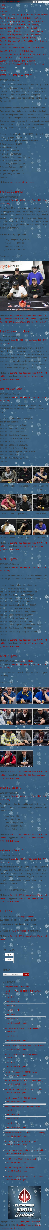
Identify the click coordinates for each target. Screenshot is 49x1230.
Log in (23, 1228)
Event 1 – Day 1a (13, 997)
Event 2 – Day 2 (12, 1036)
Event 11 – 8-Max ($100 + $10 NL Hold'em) (20, 1142)
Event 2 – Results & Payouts (17, 1040)
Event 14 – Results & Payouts (17, 1171)
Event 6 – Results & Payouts (17, 1084)
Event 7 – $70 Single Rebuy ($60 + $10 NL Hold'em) (23, 1089)
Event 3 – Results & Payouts (17, 1049)
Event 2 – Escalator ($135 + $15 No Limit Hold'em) (23, 1028)
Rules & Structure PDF (21, 931)
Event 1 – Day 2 (12, 1014)
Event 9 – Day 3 (12, 1123)
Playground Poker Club (30, 1222)
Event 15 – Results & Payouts (17, 1180)
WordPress (14, 1228)
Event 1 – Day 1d (13, 1010)
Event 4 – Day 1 (12, 1058)
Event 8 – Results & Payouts (17, 1101)
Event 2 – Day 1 (12, 1032)
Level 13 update (9, 656)
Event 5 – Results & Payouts (17, 1075)
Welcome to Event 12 (11, 850)
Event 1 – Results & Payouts (17, 1023)
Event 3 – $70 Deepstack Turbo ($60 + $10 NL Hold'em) (25, 1046)
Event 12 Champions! (11, 191)
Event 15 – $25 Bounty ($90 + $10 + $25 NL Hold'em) (24, 1176)
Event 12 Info (7, 911)
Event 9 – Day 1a (13, 1110)
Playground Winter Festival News (23, 315)
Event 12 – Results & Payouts (16, 75)
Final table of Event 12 (12, 389)
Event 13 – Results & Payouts (17, 1162)
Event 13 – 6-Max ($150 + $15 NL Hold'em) (20, 1159)
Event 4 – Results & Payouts (17, 1067)
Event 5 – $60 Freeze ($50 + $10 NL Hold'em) (21, 1072)
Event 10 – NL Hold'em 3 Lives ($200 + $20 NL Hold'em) (25, 1133)
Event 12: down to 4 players (15, 331)
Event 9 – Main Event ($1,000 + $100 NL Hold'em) (22, 1107)
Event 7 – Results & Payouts (17, 1093)
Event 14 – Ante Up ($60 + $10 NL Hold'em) (20, 1168)
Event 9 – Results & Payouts (17, 1127)
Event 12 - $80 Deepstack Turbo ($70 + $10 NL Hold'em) (23, 322)
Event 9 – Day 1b (13, 1114)
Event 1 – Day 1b (13, 1001)
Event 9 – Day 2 (12, 1119)
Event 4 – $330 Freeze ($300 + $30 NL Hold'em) (22, 1055)
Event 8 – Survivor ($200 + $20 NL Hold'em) (20, 1098)
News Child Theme (23, 1225)
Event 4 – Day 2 (12, 1062)
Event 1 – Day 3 (12, 1019)
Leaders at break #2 (10, 788)
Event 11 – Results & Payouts (17, 1145)
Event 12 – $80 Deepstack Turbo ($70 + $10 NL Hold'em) (25, 1150)
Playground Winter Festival (10, 2)
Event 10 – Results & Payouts (17, 1136)
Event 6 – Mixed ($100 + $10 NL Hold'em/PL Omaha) (24, 1081)
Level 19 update (9, 559)
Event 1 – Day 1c (12, 1006)
